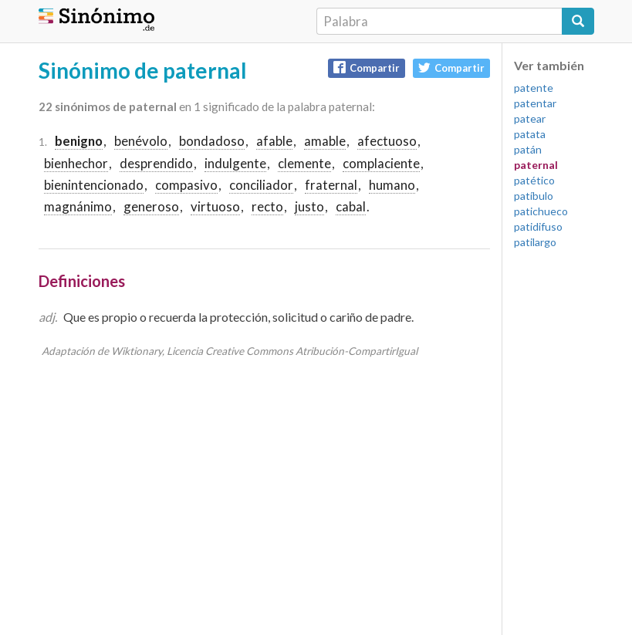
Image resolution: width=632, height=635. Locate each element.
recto (267, 206)
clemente (304, 163)
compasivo (186, 185)
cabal (351, 206)
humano (392, 185)
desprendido (156, 163)
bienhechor (76, 163)
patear (530, 118)
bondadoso (212, 141)
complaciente (381, 163)
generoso (151, 206)
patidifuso (538, 226)
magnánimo (78, 206)
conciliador (261, 185)
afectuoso (387, 141)
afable (274, 141)
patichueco (541, 211)
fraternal (331, 185)
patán (528, 149)
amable (325, 141)
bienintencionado (94, 185)
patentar (535, 103)
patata (530, 133)
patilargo (535, 241)
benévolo (140, 141)
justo (309, 206)
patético (534, 180)
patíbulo (533, 195)
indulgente (235, 163)
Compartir (366, 67)
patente (533, 87)
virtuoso (215, 206)
